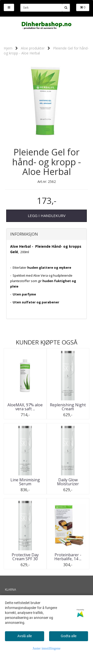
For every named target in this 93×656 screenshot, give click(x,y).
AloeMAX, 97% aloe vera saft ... (25, 407)
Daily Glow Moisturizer (68, 482)
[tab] (46, 234)
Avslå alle (24, 636)
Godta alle (68, 636)
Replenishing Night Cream (68, 407)
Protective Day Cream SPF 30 (25, 557)
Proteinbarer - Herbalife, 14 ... (67, 557)
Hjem (8, 48)
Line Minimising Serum (25, 482)
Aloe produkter (33, 48)
